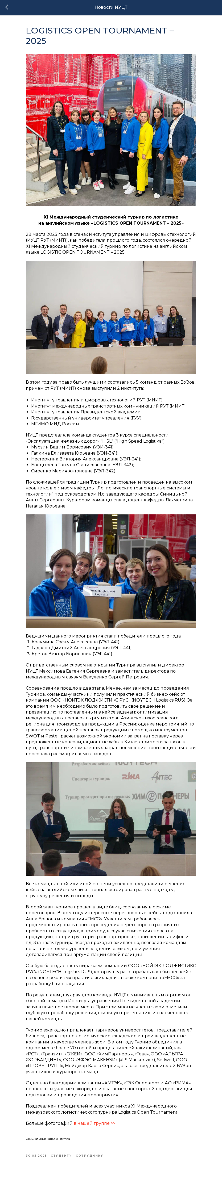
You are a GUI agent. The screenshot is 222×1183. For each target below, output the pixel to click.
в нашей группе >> (95, 1123)
